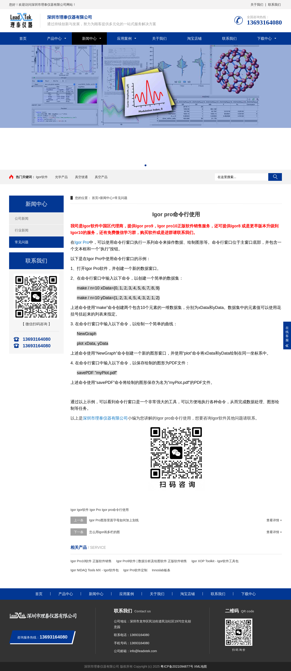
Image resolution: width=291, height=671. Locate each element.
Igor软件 (42, 177)
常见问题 (21, 242)
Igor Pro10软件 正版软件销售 (91, 561)
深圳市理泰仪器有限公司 (105, 418)
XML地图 (200, 666)
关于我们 (257, 4)
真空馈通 (81, 177)
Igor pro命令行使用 (115, 510)
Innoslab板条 (161, 570)
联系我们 (274, 4)
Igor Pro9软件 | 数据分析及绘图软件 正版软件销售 (151, 561)
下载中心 (264, 38)
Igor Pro (82, 242)
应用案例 (124, 38)
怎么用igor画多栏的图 (104, 532)
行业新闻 (21, 230)
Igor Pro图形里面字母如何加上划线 (114, 520)
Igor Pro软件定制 (135, 570)
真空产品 (101, 177)
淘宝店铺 (194, 38)
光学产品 (61, 177)
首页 (23, 38)
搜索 (275, 177)
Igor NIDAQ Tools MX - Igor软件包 (94, 570)
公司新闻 (21, 218)
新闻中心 (89, 38)
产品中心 (54, 38)
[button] (145, 165)
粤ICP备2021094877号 (177, 666)
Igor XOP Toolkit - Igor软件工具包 (214, 561)
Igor (73, 510)
